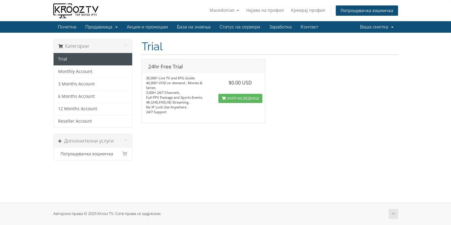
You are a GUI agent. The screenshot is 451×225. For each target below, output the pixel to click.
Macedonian (224, 10)
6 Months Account (76, 96)
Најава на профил (265, 10)
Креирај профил (308, 10)
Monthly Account (75, 71)
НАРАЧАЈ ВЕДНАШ (240, 98)
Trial (62, 59)
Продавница (101, 27)
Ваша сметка (377, 27)
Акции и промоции (147, 27)
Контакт (309, 27)
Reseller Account (75, 121)
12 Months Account (77, 108)
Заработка (280, 27)
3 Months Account (76, 84)
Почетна (67, 27)
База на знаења (194, 27)
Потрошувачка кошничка (367, 10)
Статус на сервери (240, 27)
